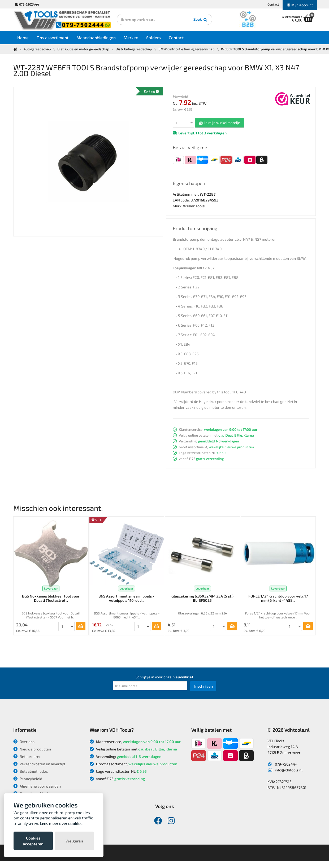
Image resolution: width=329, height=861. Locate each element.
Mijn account (300, 5)
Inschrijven (203, 686)
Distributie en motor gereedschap (83, 49)
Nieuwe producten (32, 749)
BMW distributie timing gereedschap (186, 49)
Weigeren (74, 840)
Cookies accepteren (33, 841)
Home (23, 37)
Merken (131, 37)
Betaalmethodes (30, 771)
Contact (273, 4)
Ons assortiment (52, 37)
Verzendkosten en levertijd (39, 764)
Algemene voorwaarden (37, 786)
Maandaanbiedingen (96, 37)
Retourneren (27, 756)
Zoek (200, 20)
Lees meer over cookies (61, 823)
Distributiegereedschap (134, 49)
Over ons (23, 741)
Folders (153, 37)
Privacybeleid (27, 778)
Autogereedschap (37, 49)
